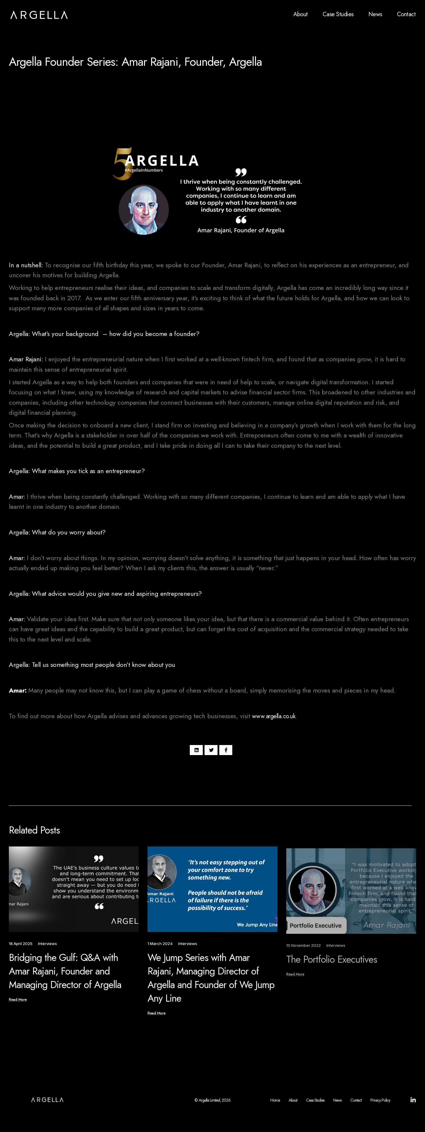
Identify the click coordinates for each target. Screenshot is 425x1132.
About (300, 14)
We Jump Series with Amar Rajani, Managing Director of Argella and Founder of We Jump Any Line (211, 985)
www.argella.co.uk (273, 716)
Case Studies (338, 14)
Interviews (82, 110)
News (375, 14)
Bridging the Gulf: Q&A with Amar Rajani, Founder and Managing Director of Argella (65, 977)
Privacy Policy (380, 1102)
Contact (406, 14)
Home (275, 1102)
